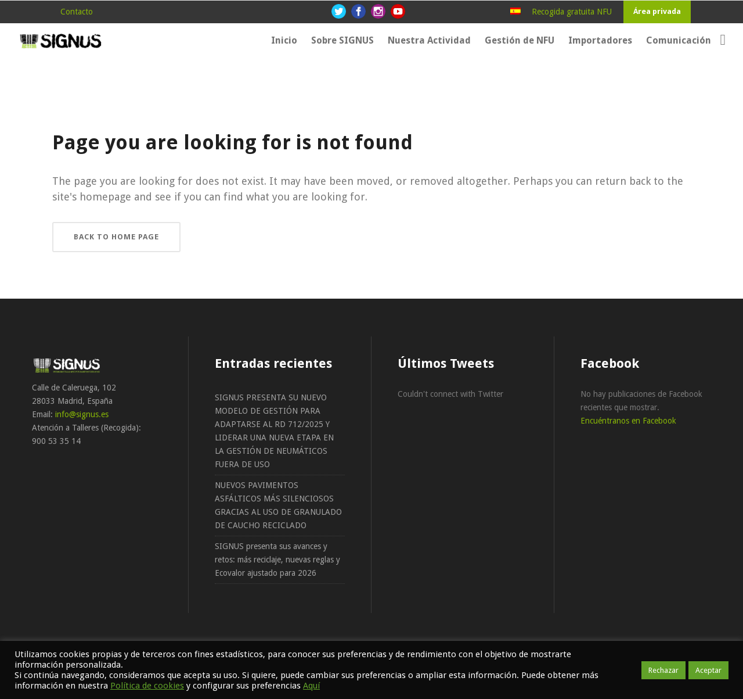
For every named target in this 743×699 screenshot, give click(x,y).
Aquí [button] (311, 685)
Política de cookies (147, 685)
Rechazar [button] (663, 670)
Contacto (76, 11)
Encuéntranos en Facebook (628, 420)
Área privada (657, 11)
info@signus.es (82, 414)
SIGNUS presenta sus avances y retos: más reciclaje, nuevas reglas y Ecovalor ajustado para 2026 (277, 560)
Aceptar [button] (708, 670)
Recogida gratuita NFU (572, 11)
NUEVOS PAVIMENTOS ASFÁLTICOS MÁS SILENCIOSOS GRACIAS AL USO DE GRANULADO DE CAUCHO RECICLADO (278, 505)
